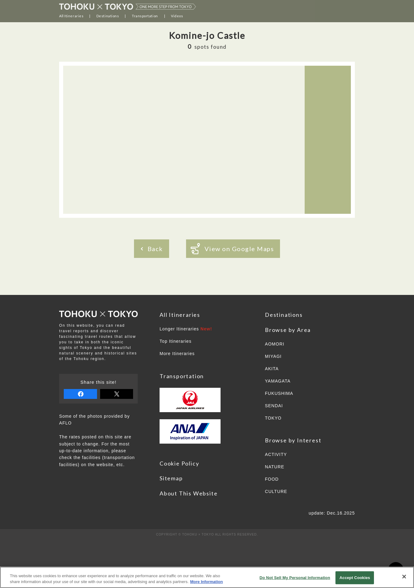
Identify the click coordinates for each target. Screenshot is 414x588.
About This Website (188, 493)
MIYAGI (273, 356)
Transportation (145, 16)
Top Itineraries (176, 341)
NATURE (274, 466)
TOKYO (273, 418)
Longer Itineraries (186, 328)
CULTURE (276, 491)
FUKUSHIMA (279, 393)
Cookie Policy (179, 463)
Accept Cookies (354, 577)
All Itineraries (71, 16)
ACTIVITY (276, 454)
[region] (207, 577)
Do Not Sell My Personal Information (295, 577)
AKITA (272, 368)
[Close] (404, 576)
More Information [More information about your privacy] (206, 581)
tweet (116, 394)
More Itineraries (177, 353)
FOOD (272, 479)
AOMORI (274, 344)
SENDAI (274, 405)
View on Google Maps (232, 248)
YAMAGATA (277, 381)
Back (152, 248)
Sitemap (171, 478)
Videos (177, 16)
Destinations (107, 16)
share (80, 394)
